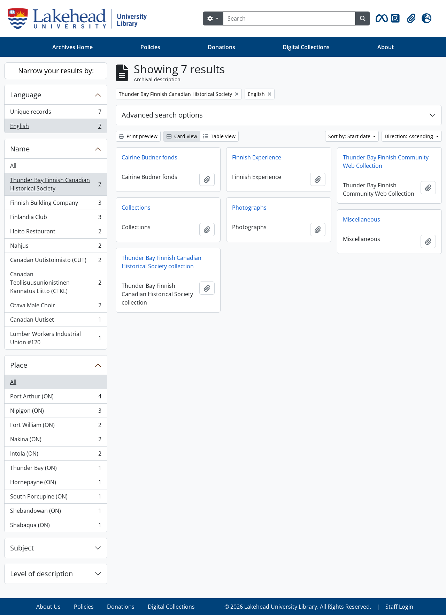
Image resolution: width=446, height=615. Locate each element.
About (385, 47)
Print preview (138, 136)
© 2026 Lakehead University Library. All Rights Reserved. (297, 606)
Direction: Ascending (410, 136)
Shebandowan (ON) (55, 512)
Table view (219, 136)
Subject (22, 548)
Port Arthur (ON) (55, 398)
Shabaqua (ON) (55, 526)
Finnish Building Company (55, 204)
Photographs (249, 207)
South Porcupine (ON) (55, 498)
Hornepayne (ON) (55, 483)
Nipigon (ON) (55, 412)
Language (25, 94)
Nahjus (55, 247)
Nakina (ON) (55, 441)
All (13, 166)
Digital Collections (306, 47)
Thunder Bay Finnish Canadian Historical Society (55, 184)
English (55, 127)
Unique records (55, 113)
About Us (48, 606)
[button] (380, 18)
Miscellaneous (361, 219)
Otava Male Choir (55, 307)
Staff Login (399, 606)
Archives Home (72, 47)
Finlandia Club (55, 218)
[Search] (289, 18)
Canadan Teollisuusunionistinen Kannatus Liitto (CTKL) (55, 282)
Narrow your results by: (56, 70)
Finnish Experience (256, 157)
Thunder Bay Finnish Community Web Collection (386, 161)
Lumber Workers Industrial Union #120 (55, 338)
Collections (136, 207)
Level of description (41, 573)
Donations (221, 47)
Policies (150, 47)
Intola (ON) (55, 455)
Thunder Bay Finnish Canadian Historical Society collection (161, 262)
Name (20, 148)
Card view (182, 136)
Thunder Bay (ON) (55, 469)
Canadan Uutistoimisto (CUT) (55, 261)
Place (18, 365)
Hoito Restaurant (55, 233)
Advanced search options (162, 115)
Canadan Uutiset (55, 321)
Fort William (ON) (55, 426)
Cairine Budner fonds (149, 157)
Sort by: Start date (350, 136)
